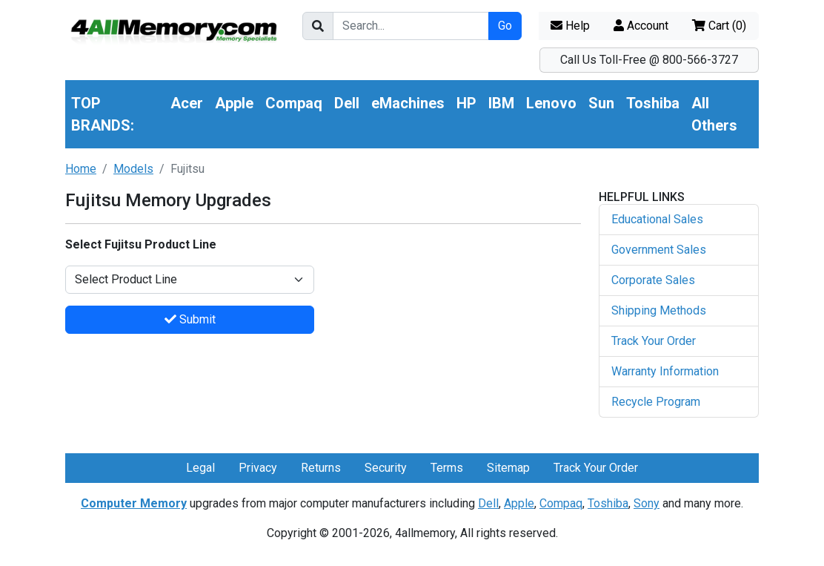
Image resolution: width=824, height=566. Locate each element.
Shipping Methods (658, 310)
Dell (346, 103)
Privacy (258, 468)
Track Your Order (653, 341)
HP (466, 103)
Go (505, 26)
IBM (501, 103)
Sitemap (508, 468)
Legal (200, 468)
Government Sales (658, 250)
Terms (447, 468)
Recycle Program (655, 402)
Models (133, 169)
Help (570, 26)
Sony (646, 503)
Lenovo (551, 103)
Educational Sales (657, 219)
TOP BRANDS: (102, 114)
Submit (190, 319)
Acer (186, 103)
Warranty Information (665, 371)
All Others (714, 114)
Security (386, 468)
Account (641, 26)
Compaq (293, 103)
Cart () (719, 26)
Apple (234, 103)
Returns (321, 468)
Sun (601, 103)
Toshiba (653, 103)
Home (80, 169)
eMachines (408, 103)
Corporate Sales (653, 280)
